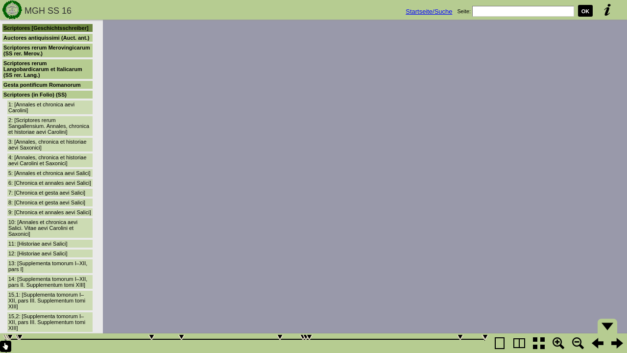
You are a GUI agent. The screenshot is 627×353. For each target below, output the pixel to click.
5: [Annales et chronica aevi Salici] (49, 173)
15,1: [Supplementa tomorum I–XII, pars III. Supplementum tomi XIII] (46, 300)
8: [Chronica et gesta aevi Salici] (46, 202)
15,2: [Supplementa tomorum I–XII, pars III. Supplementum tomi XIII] (46, 322)
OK (585, 11)
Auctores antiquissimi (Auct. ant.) (46, 38)
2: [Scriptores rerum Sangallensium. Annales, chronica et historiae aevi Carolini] (48, 126)
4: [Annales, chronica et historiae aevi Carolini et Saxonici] (47, 160)
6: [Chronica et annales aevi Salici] (49, 183)
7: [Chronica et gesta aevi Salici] (46, 193)
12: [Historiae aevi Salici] (37, 253)
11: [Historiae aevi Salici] (37, 244)
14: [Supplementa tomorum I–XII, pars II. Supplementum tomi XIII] (47, 282)
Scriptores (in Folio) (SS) (35, 95)
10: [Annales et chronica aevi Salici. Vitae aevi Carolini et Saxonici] (42, 228)
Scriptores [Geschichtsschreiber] (46, 28)
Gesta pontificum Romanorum (42, 85)
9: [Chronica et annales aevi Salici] (49, 212)
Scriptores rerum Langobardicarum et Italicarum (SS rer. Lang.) (42, 69)
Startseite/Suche (429, 11)
